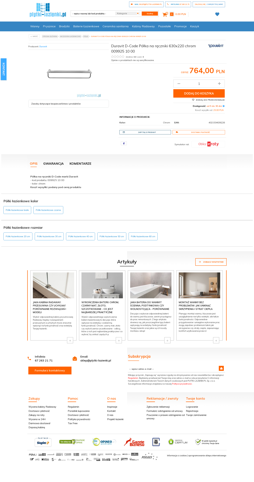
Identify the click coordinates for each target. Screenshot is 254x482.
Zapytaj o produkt (139, 132)
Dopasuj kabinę (36, 427)
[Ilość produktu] (199, 83)
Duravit (43, 46)
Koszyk (194, 26)
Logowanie (192, 406)
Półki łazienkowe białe (17, 210)
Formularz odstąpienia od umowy (165, 410)
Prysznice (49, 26)
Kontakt (111, 410)
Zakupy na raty (36, 415)
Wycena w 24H (36, 419)
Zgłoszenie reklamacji (158, 406)
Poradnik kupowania (79, 410)
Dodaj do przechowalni (208, 100)
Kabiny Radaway (143, 26)
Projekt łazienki (115, 419)
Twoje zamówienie (196, 415)
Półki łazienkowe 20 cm (18, 236)
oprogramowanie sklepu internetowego (207, 455)
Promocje (180, 26)
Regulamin (133, 378)
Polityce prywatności (182, 384)
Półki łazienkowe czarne (48, 210)
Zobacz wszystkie (210, 261)
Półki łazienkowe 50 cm (112, 236)
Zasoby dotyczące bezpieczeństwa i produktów (56, 103)
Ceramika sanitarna (116, 26)
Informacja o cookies (177, 455)
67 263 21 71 (44, 360)
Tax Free (73, 423)
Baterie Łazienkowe (86, 26)
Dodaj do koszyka (199, 93)
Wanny (35, 26)
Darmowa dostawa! (39, 423)
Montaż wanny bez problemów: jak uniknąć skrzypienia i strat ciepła (196, 305)
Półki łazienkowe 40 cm (80, 236)
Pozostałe (164, 26)
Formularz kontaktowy (50, 370)
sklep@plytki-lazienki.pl (95, 360)
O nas (110, 415)
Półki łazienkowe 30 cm (49, 236)
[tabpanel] (127, 181)
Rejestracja (192, 410)
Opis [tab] (34, 163)
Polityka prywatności (79, 419)
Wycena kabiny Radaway (42, 406)
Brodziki (64, 26)
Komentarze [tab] (80, 163)
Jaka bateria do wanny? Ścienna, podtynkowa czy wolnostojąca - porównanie (149, 305)
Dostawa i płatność (193, 132)
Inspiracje (112, 406)
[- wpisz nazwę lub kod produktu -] (92, 13)
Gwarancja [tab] (53, 163)
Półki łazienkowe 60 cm (143, 236)
